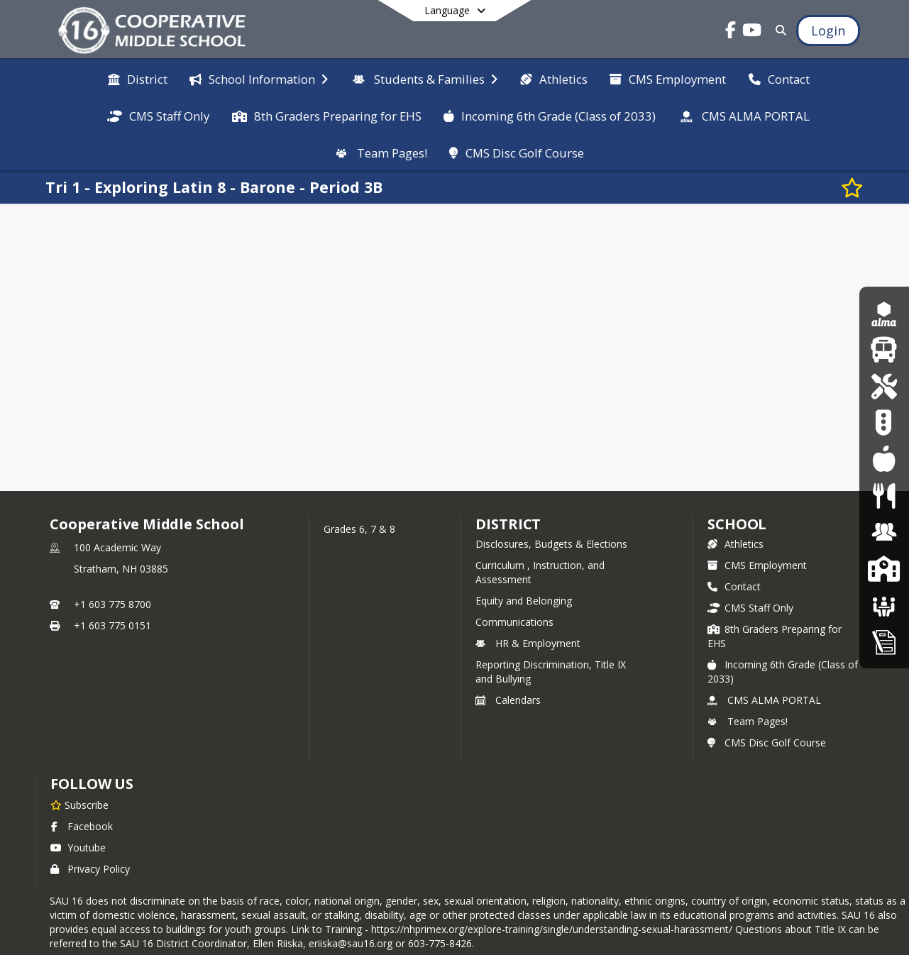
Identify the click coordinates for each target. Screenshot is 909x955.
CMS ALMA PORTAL (764, 700)
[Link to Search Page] (778, 30)
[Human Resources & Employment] (884, 531)
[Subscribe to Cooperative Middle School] (79, 804)
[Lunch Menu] (884, 459)
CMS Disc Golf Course (766, 742)
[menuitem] (138, 78)
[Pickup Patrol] (884, 422)
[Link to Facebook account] (731, 32)
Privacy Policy (90, 869)
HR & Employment (527, 643)
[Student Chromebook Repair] (884, 386)
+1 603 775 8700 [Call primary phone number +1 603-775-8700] (112, 604)
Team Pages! (747, 721)
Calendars (508, 700)
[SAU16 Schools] (884, 568)
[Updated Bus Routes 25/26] (884, 349)
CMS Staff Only (750, 607)
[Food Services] (884, 495)
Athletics (735, 544)
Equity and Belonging (523, 600)
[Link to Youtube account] (752, 32)
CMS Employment (757, 565)
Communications (514, 622)
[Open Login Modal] (828, 30)
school (736, 524)
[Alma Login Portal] (884, 313)
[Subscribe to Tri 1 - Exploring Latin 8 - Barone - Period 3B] (852, 187)
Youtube (78, 847)
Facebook (81, 826)
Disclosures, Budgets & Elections (551, 544)
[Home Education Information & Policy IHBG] (884, 641)
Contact (734, 586)
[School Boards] (884, 604)
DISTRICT (508, 524)
